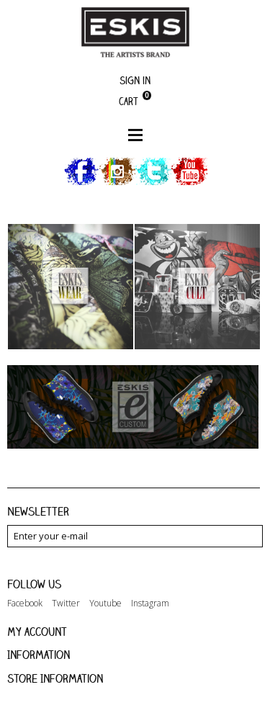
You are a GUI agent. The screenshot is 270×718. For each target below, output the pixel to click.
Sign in (135, 80)
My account (37, 632)
